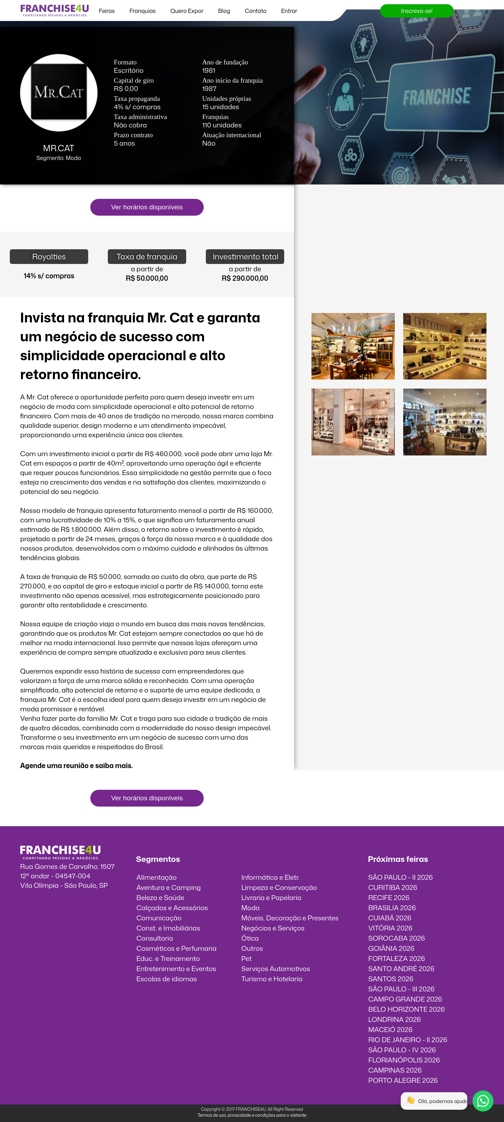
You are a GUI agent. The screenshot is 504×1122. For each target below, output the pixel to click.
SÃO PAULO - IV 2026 (402, 1049)
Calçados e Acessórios (172, 907)
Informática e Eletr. (270, 877)
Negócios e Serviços (272, 928)
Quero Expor (186, 11)
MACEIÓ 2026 (390, 1029)
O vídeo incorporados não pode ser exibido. (399, 226)
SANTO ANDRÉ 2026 (401, 968)
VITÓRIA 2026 (390, 928)
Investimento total (246, 256)
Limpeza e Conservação (279, 887)
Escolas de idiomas (166, 978)
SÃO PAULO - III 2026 (401, 989)
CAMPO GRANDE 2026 (405, 999)
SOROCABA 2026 (396, 938)
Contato (256, 11)
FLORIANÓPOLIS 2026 (404, 1060)
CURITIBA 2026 (392, 887)
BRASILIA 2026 (392, 907)
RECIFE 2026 (389, 897)
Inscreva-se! (417, 11)
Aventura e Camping (168, 887)
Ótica (250, 938)
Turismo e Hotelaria (271, 978)
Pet (246, 958)
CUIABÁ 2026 (389, 917)
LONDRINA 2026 (394, 1019)
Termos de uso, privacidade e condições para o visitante (251, 1115)
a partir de (147, 268)
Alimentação (156, 877)
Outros (252, 948)
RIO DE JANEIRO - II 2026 (407, 1039)
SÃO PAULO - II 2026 (400, 877)
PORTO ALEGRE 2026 (403, 1080)
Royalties (49, 256)
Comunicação (159, 917)
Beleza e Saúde (160, 897)
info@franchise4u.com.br (59, 894)
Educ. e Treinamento (168, 958)
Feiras (107, 11)
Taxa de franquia (147, 256)
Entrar (289, 11)
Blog (224, 11)
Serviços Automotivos (275, 968)
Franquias (143, 11)
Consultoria (154, 938)
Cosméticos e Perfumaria (176, 948)
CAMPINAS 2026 (395, 1070)
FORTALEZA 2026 (396, 958)
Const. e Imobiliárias (168, 928)
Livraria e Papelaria (271, 897)
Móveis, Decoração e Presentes (289, 917)
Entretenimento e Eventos (176, 968)
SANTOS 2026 (390, 978)
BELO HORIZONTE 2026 (406, 1009)
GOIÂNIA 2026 (391, 948)
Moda (250, 907)
